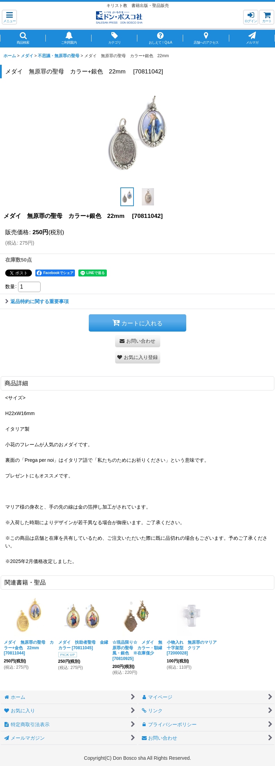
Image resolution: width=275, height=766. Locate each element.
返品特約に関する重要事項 (37, 301)
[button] (9, 17)
